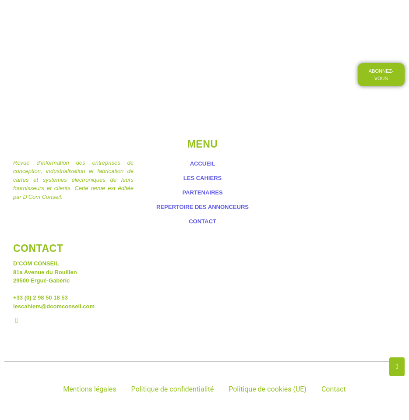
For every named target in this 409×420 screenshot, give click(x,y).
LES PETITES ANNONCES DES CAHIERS (234, 16)
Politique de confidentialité (172, 389)
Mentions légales (89, 389)
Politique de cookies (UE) (268, 389)
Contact (333, 389)
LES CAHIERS (140, 16)
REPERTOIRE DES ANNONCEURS (202, 207)
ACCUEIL (91, 16)
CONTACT (192, 41)
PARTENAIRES (202, 192)
